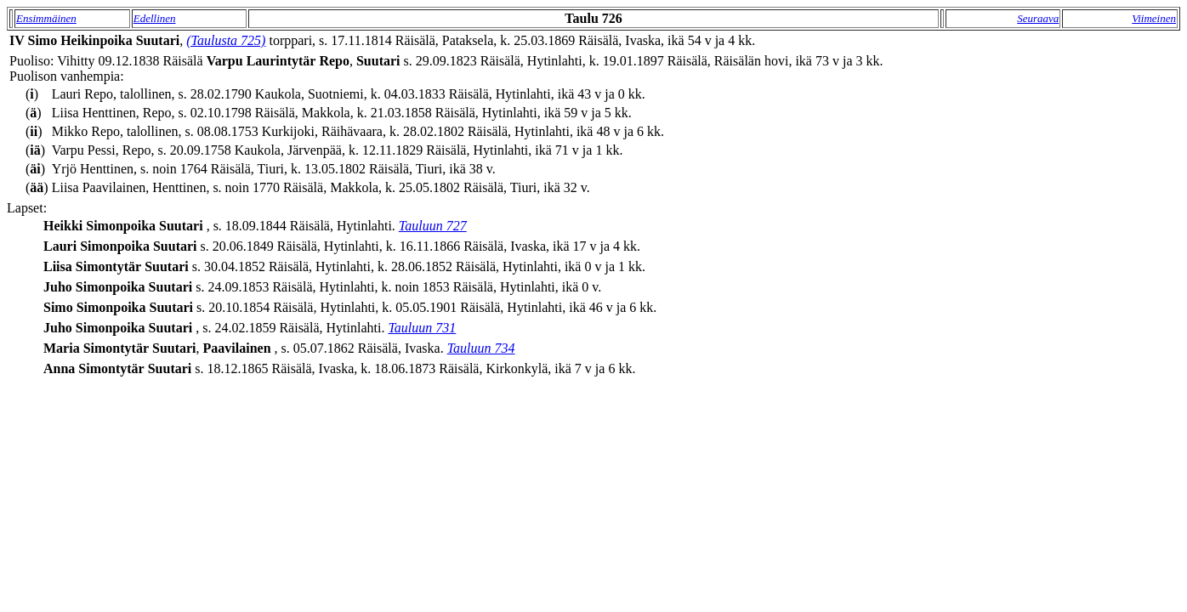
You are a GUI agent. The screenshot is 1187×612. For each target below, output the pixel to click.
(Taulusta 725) (225, 40)
